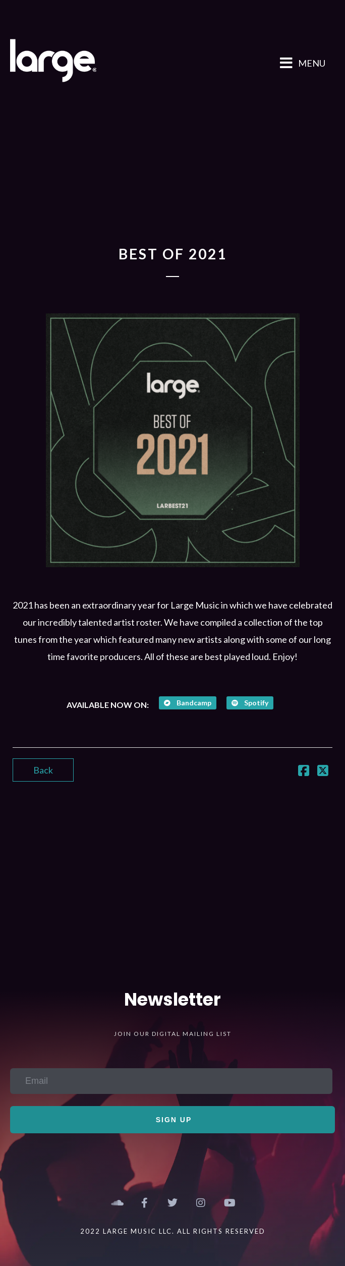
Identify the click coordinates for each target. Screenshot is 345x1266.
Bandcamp (187, 702)
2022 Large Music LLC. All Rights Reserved (172, 1231)
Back (43, 770)
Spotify (250, 702)
